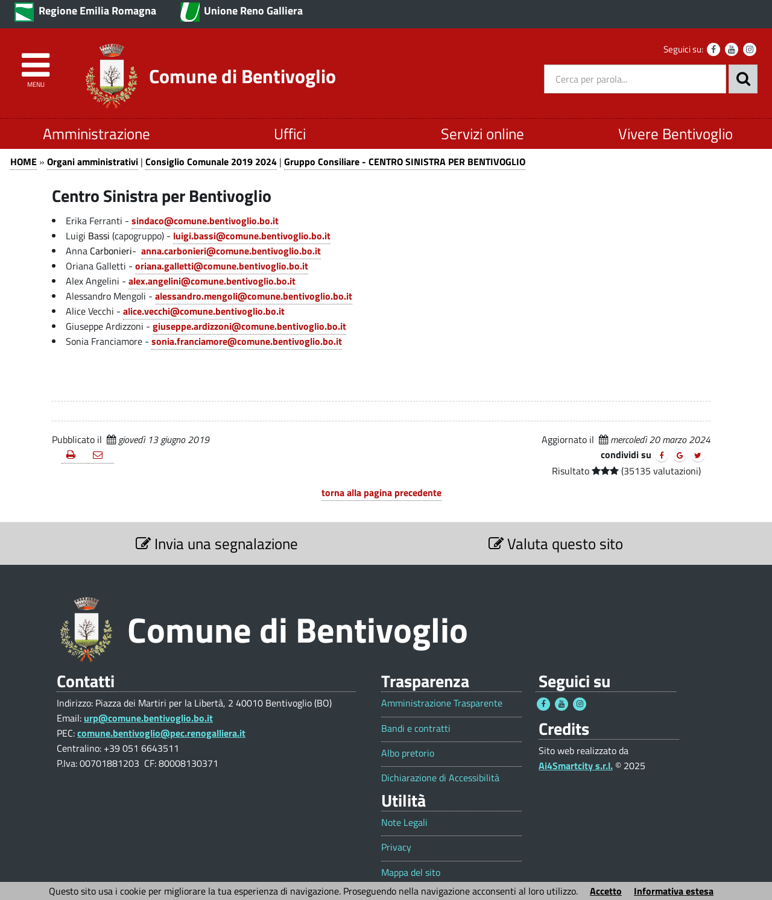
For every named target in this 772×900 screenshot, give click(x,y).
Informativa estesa (673, 891)
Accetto (606, 891)
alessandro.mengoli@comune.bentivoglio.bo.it (253, 296)
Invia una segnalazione (217, 543)
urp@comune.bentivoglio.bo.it (148, 718)
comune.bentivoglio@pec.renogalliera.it (161, 733)
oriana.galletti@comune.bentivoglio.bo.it (221, 266)
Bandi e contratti (416, 728)
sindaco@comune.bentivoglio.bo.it (205, 220)
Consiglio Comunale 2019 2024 (211, 161)
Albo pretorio (407, 753)
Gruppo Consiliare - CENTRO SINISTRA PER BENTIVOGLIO (404, 161)
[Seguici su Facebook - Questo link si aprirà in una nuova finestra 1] (543, 704)
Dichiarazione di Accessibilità (440, 778)
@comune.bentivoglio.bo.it (289, 326)
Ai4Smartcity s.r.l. (576, 765)
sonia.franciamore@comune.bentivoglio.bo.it (246, 341)
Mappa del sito (410, 872)
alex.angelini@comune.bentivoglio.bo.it (212, 281)
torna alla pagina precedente (381, 492)
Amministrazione (96, 133)
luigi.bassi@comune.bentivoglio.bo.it (252, 235)
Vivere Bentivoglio (675, 133)
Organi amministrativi (92, 161)
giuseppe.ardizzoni (192, 326)
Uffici (290, 133)
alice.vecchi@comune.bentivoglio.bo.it (204, 311)
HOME (23, 161)
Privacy (396, 847)
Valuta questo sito (556, 543)
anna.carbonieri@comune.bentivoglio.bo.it (231, 251)
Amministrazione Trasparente (441, 703)
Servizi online (482, 133)
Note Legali (404, 822)
